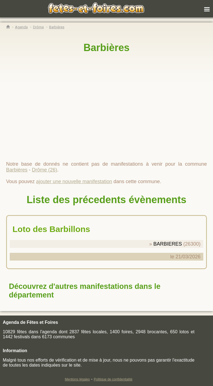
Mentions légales (77, 379)
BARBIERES (167, 244)
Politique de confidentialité (113, 379)
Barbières (106, 47)
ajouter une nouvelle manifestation (74, 181)
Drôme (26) (44, 170)
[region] (106, 104)
